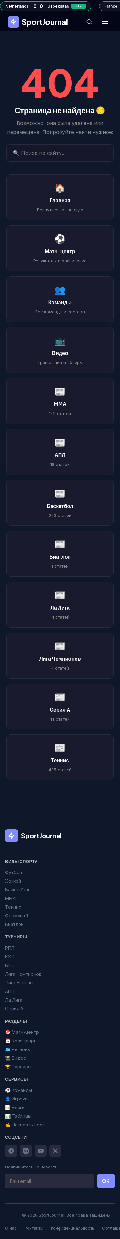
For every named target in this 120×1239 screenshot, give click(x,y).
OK (106, 1181)
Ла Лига (13, 1000)
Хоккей (13, 881)
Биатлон (14, 924)
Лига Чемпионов (23, 974)
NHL (9, 965)
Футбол (13, 872)
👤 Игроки (16, 1098)
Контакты (34, 1228)
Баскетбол (17, 889)
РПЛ (9, 948)
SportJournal (38, 22)
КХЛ (9, 956)
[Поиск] (89, 21)
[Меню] (105, 22)
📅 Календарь (20, 1040)
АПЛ (9, 991)
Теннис (13, 907)
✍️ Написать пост (25, 1124)
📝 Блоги (15, 1107)
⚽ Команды (18, 1090)
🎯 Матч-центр (22, 1032)
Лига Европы (19, 982)
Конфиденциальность (72, 1228)
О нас (11, 1228)
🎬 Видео (15, 1058)
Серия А (14, 1008)
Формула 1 (16, 915)
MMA (10, 898)
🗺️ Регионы (18, 1049)
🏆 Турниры (18, 1066)
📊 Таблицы (18, 1116)
